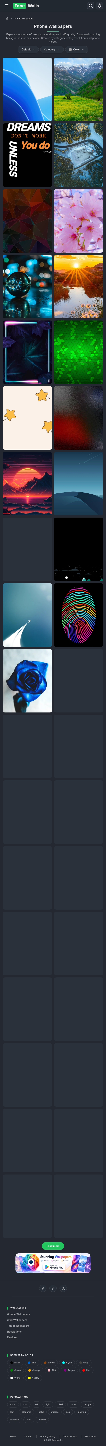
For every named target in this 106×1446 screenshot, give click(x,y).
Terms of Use (70, 1436)
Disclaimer (90, 1436)
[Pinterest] (53, 1288)
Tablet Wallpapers (18, 1325)
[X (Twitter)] (63, 1288)
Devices (12, 1337)
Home (13, 1436)
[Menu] (6, 5)
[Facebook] (42, 1288)
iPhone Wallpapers (18, 1314)
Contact (28, 1436)
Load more (53, 1245)
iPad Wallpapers (17, 1320)
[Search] (90, 5)
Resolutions (14, 1331)
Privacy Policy (47, 1436)
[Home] (7, 18)
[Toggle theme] (99, 5)
